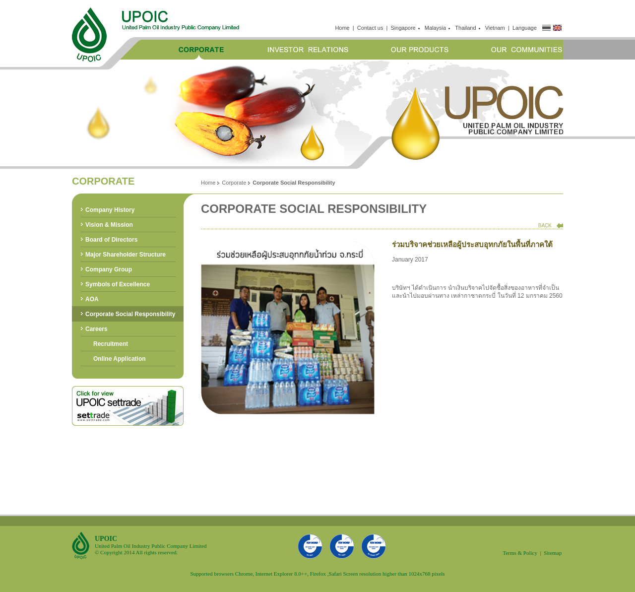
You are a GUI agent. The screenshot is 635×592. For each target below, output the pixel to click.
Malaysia (437, 28)
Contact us (370, 28)
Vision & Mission (109, 224)
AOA (92, 299)
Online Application (119, 358)
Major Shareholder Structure (125, 254)
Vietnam (495, 28)
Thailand (467, 28)
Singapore (405, 28)
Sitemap (553, 553)
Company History (109, 209)
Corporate (234, 183)
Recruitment (110, 343)
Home (342, 28)
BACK (545, 225)
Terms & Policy (520, 553)
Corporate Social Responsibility (130, 314)
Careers (96, 329)
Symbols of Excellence (117, 284)
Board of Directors (111, 239)
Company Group (108, 269)
